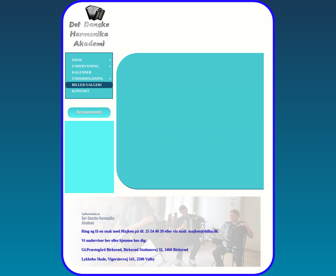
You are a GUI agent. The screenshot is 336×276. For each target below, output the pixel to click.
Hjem (77, 60)
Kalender (82, 72)
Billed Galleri (87, 85)
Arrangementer (89, 112)
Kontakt (80, 91)
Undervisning (85, 66)
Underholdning (87, 78)
